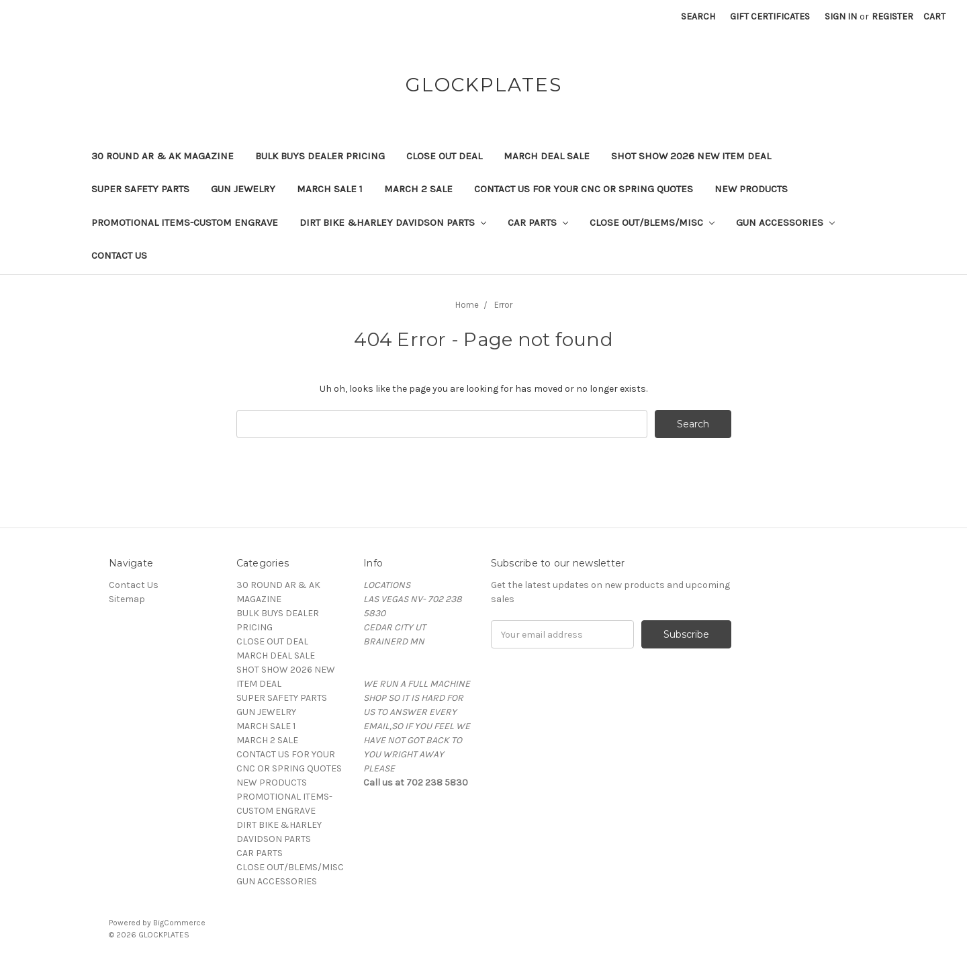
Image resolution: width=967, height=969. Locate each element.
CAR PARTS (538, 222)
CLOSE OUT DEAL (444, 156)
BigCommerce (179, 922)
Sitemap (127, 599)
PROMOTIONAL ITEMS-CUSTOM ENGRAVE (184, 222)
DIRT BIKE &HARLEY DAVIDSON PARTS (393, 222)
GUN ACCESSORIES (785, 222)
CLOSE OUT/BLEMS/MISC (652, 222)
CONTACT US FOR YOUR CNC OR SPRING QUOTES (583, 189)
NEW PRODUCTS (751, 189)
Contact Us (119, 255)
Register (892, 16)
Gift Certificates (770, 16)
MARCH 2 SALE (418, 189)
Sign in (841, 16)
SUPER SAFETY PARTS (140, 189)
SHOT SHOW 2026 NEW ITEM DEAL (691, 156)
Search (698, 16)
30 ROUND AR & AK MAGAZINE (162, 156)
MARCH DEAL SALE (547, 156)
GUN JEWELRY (243, 189)
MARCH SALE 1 (330, 189)
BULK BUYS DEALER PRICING (320, 156)
